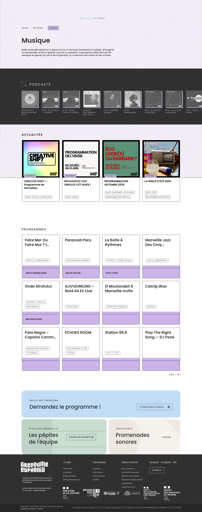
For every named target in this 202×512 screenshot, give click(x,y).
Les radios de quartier (112, 508)
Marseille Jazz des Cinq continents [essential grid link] (158, 242)
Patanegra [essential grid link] (32, 353)
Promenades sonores (156, 508)
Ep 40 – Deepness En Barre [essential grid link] (111, 111)
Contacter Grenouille (130, 472)
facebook (154, 462)
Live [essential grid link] (109, 353)
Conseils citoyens (135, 508)
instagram (166, 462)
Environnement (99, 476)
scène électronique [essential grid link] (116, 307)
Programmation (69, 476)
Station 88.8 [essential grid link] (116, 332)
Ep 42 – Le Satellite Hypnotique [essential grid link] (153, 111)
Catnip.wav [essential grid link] (156, 286)
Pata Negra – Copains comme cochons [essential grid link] (40, 335)
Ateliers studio (80, 508)
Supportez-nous (128, 487)
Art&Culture (97, 472)
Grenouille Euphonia (71, 480)
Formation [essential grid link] (46, 197)
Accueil (25, 28)
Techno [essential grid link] (70, 353)
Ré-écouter (38, 28)
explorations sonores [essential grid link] (78, 260)
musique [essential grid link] (31, 302)
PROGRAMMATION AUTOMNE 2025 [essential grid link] (116, 183)
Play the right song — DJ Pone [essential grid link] (159, 335)
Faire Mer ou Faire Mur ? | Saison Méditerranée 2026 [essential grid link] (37, 242)
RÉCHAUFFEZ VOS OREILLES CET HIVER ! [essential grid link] (77, 183)
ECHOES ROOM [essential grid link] (78, 332)
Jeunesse (97, 468)
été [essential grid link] (154, 192)
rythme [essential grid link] (110, 260)
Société (96, 480)
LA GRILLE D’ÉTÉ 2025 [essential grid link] (158, 181)
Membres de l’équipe (130, 476)
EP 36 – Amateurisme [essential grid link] (130, 111)
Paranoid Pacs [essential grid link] (78, 240)
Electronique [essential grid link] (73, 348)
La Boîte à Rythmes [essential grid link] (114, 242)
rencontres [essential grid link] (42, 260)
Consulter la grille (155, 407)
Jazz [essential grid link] (149, 260)
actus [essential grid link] (35, 197)
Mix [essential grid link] (85, 348)
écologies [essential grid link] (129, 192)
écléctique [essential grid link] (72, 307)
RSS (175, 462)
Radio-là (94, 508)
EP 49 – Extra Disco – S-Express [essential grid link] (50, 111)
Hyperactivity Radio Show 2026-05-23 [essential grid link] (29, 112)
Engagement (127, 483)
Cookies (40, 509)
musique (30, 176)
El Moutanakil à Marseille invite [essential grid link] (119, 288)
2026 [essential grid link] (28, 197)
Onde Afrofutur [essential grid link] (38, 286)
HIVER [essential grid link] (75, 197)
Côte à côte (175, 508)
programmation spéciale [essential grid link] (118, 197)
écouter (86, 18)
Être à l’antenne (128, 468)
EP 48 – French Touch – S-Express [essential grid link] (70, 111)
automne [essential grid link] (117, 192)
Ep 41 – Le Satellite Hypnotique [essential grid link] (173, 111)
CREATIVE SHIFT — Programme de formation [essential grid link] (35, 185)
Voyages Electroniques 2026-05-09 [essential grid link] (89, 112)
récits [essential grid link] (30, 260)
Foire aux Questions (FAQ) (132, 480)
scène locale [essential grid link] (124, 260)
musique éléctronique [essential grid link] (37, 348)
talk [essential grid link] (117, 353)
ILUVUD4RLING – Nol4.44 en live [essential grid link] (79, 288)
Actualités (67, 472)
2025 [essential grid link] (68, 197)
